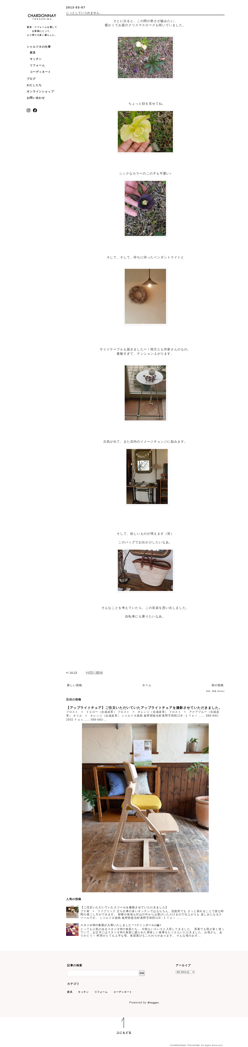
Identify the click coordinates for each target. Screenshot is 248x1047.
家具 (33, 52)
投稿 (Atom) (218, 691)
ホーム (146, 685)
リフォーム (37, 65)
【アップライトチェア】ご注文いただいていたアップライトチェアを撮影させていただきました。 (144, 708)
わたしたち (34, 85)
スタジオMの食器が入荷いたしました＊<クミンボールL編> (120, 925)
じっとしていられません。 (84, 12)
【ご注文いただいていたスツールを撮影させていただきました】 (124, 907)
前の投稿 (218, 685)
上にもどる (124, 1032)
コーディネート (40, 71)
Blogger (153, 1002)
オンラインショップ (40, 91)
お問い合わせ (36, 97)
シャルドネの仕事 (39, 46)
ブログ (31, 78)
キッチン (36, 58)
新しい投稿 (74, 685)
